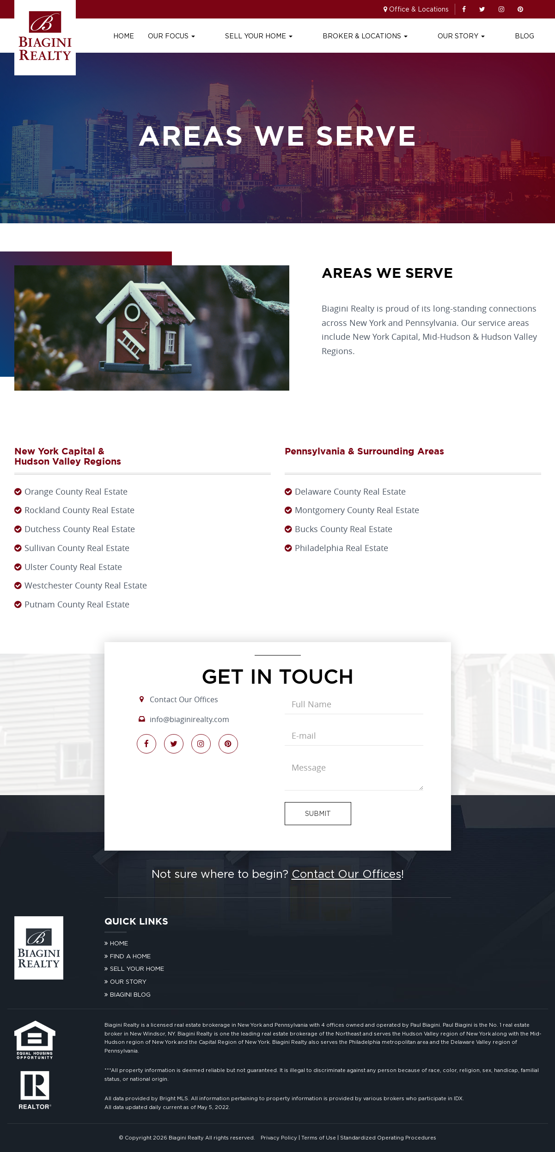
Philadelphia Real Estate (341, 547)
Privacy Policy (279, 1137)
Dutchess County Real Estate (79, 528)
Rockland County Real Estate (79, 509)
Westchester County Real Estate (85, 585)
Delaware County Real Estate (350, 491)
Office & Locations (419, 9)
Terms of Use (318, 1137)
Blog (524, 35)
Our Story (477, 35)
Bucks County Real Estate (343, 528)
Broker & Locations (397, 35)
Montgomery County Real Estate (357, 509)
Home (188, 35)
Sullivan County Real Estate (76, 547)
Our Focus (236, 35)
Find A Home (130, 956)
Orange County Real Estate (76, 491)
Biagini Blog (130, 994)
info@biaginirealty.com (189, 719)
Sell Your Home (307, 35)
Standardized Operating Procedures (388, 1137)
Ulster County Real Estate (73, 566)
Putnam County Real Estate (76, 604)
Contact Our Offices (184, 699)
